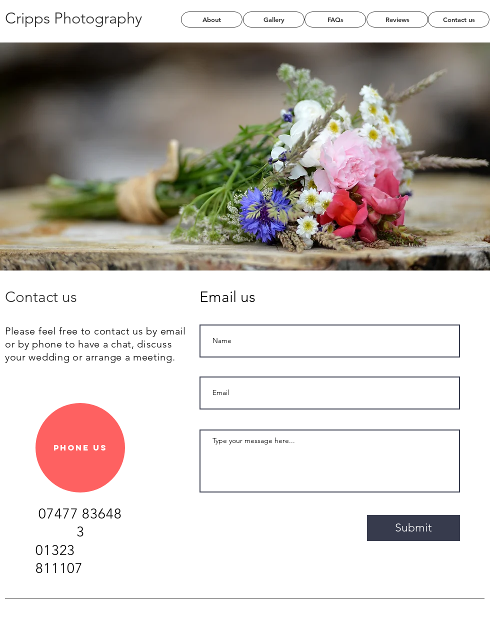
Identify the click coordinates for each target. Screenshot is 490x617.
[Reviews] (397, 20)
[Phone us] (80, 447)
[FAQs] (335, 20)
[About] (211, 20)
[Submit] (413, 528)
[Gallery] (273, 20)
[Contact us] (459, 20)
